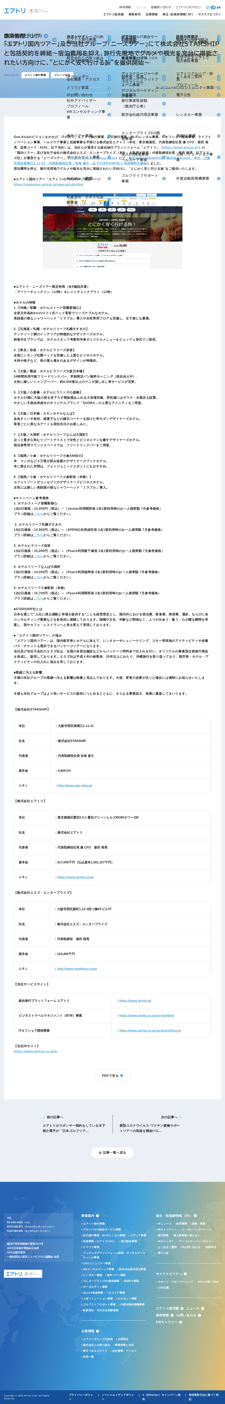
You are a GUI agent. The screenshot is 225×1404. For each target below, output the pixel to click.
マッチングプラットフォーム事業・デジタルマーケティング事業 (114, 1255)
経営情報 (181, 1223)
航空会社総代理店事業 (132, 1269)
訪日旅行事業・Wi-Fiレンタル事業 (104, 1235)
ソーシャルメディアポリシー (118, 1397)
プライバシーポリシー (81, 1397)
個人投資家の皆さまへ (186, 1235)
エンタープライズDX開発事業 (101, 1281)
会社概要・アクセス (124, 1350)
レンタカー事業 (92, 1275)
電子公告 (163, 1253)
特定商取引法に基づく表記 (204, 1397)
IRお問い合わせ (190, 1247)
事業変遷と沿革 (124, 1345)
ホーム (160, 87)
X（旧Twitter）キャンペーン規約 (161, 1397)
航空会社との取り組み (96, 1345)
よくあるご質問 (167, 1247)
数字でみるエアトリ (95, 1350)
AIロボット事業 (127, 1298)
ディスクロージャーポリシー (196, 1241)
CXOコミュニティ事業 (97, 1263)
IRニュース (165, 1223)
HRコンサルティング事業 (98, 1269)
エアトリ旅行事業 (94, 1223)
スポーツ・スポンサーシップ (175, 1281)
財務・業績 (198, 1223)
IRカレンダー (166, 1241)
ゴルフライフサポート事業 (99, 1304)
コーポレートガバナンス (196, 1229)
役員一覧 (88, 1356)
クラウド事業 (91, 1247)
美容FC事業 (131, 1281)
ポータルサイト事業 (95, 1286)
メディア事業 (138, 1235)
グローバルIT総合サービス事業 (102, 1229)
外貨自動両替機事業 (132, 1304)
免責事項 (210, 1247)
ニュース (170, 87)
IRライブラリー (167, 1229)
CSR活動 (163, 1287)
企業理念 (123, 1339)
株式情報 (163, 1235)
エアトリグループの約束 (98, 1339)
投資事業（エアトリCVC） (99, 1241)
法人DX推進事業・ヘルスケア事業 (104, 1292)
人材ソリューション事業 (98, 1298)
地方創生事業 (129, 1241)
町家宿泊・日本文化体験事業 (100, 1310)
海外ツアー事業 (116, 1275)
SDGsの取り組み (208, 1281)
